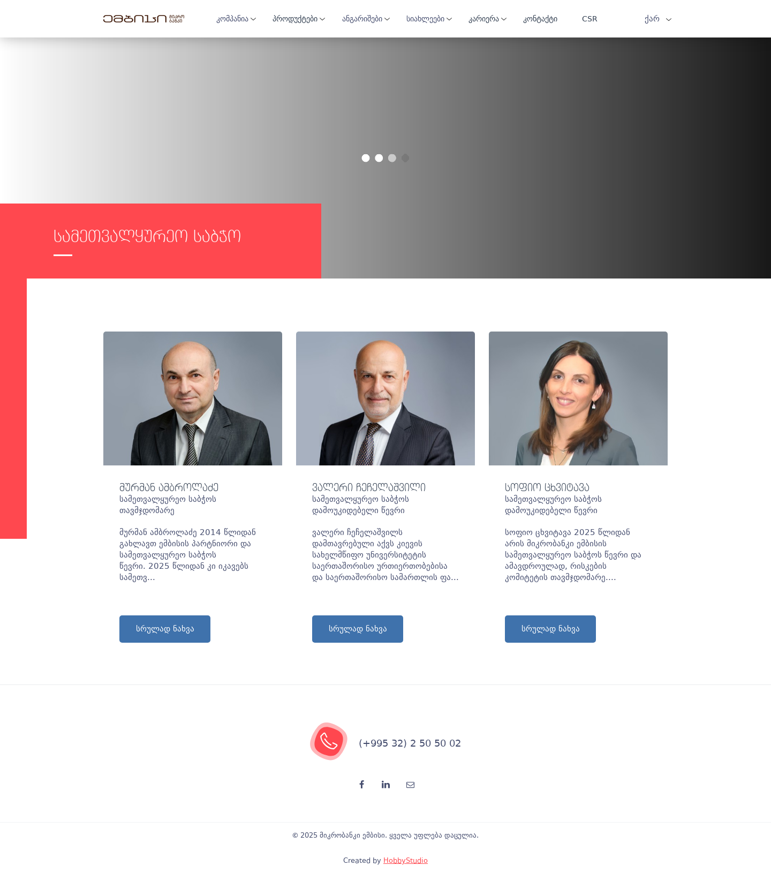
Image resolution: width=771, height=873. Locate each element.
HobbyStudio (405, 860)
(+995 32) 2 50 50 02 (410, 743)
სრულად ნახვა (165, 629)
